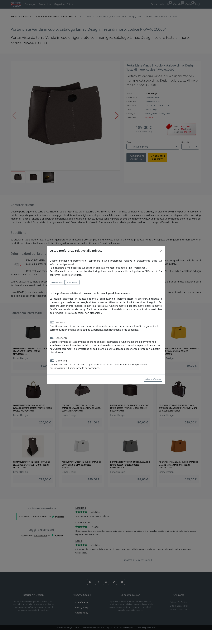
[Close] (161, 250)
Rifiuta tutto (72, 282)
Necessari (61, 322)
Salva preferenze (153, 379)
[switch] (52, 338)
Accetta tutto (57, 282)
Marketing (61, 360)
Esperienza (62, 338)
